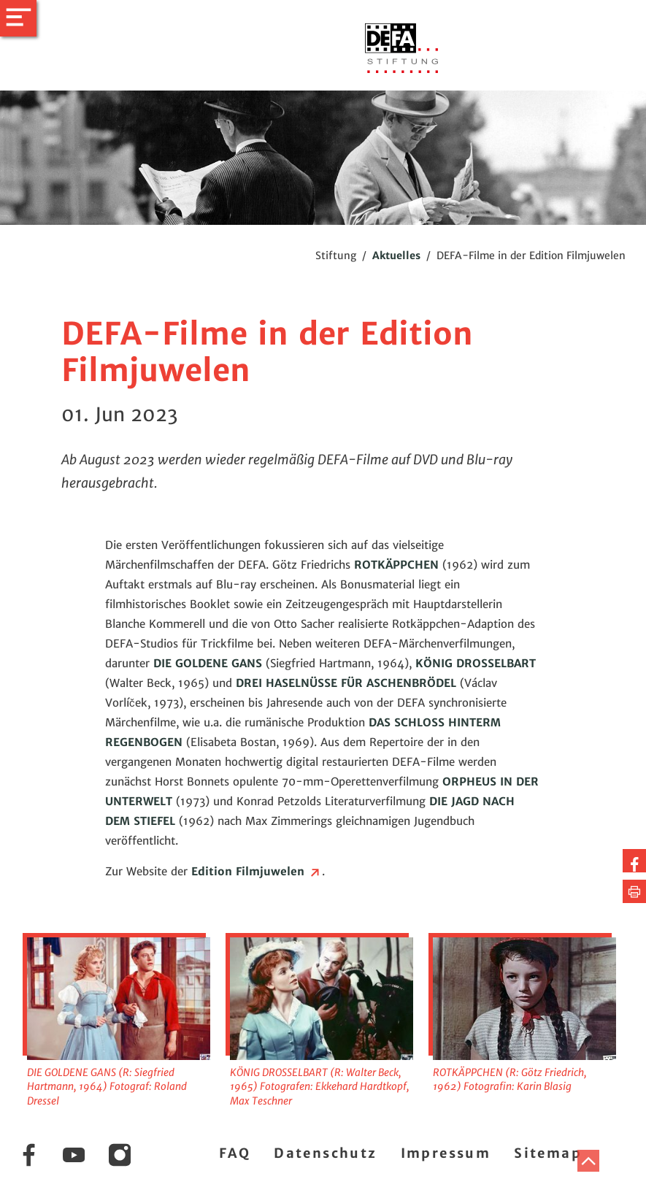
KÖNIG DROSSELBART (475, 663)
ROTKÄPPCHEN (396, 565)
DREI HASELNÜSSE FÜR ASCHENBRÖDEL (346, 683)
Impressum (446, 1153)
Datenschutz (325, 1153)
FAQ (234, 1153)
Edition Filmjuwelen (256, 871)
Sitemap (548, 1153)
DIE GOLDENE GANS (207, 663)
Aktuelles (396, 255)
